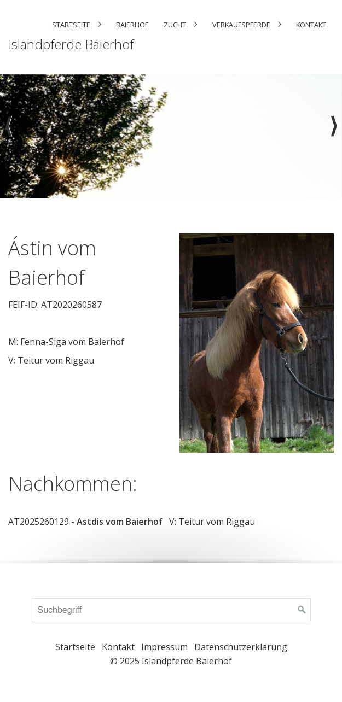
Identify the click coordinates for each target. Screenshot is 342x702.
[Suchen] (302, 610)
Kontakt (311, 24)
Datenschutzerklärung (240, 647)
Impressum (164, 647)
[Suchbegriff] (171, 610)
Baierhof (132, 24)
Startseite (71, 24)
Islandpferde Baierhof (71, 44)
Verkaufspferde (241, 24)
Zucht (175, 24)
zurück (8, 136)
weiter (334, 136)
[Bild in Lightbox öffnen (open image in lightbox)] (256, 343)
